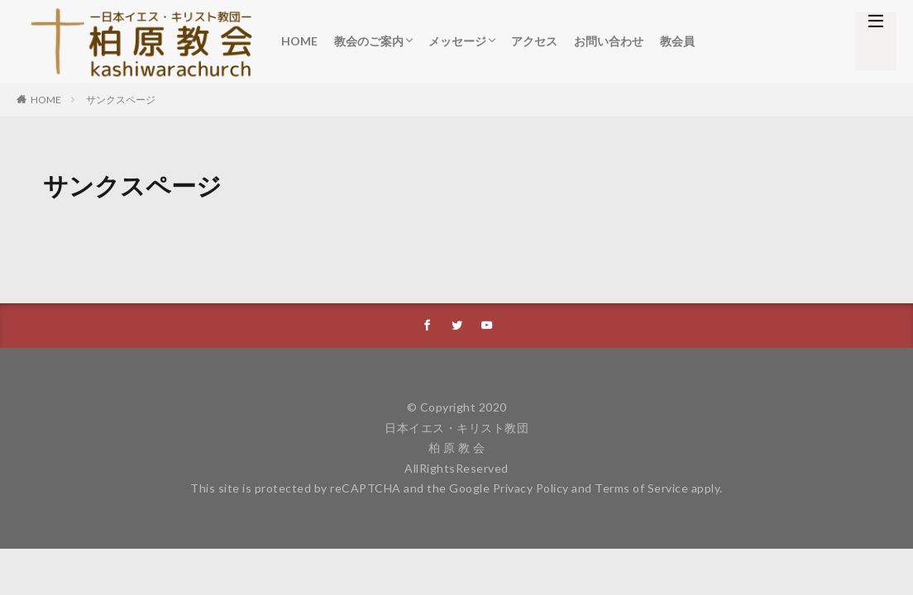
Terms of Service (641, 489)
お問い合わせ (608, 41)
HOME (299, 41)
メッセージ (457, 41)
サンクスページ (120, 99)
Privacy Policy (531, 489)
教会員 (677, 41)
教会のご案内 (369, 41)
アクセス (534, 41)
